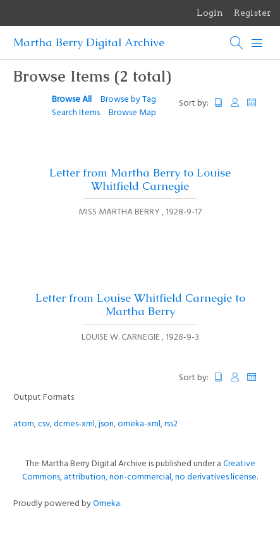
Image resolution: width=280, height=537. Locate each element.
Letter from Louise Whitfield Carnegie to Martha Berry (140, 304)
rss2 (171, 424)
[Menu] (257, 43)
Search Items (76, 113)
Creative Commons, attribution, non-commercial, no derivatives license (139, 471)
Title (219, 102)
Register (252, 13)
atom (23, 424)
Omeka (106, 504)
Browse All (72, 99)
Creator (235, 102)
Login (210, 13)
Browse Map (132, 113)
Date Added (257, 102)
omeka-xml (139, 424)
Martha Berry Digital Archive (88, 42)
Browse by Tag (128, 99)
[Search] (237, 43)
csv (44, 424)
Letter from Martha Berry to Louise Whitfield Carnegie (140, 179)
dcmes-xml (74, 424)
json (106, 424)
